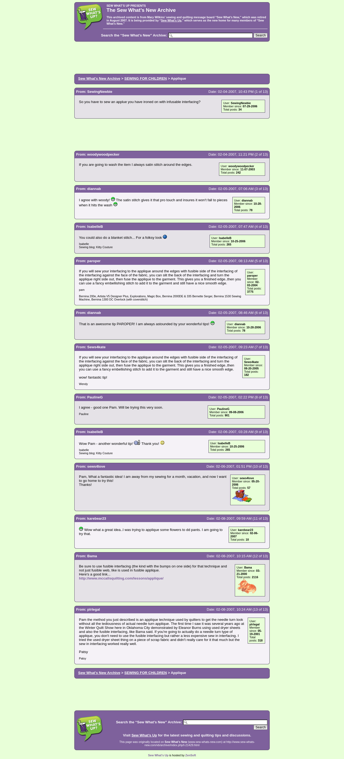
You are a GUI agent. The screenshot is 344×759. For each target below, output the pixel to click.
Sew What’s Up (171, 20)
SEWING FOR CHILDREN (145, 78)
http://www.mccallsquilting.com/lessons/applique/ (121, 578)
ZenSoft (190, 755)
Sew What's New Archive (99, 78)
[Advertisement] (172, 57)
